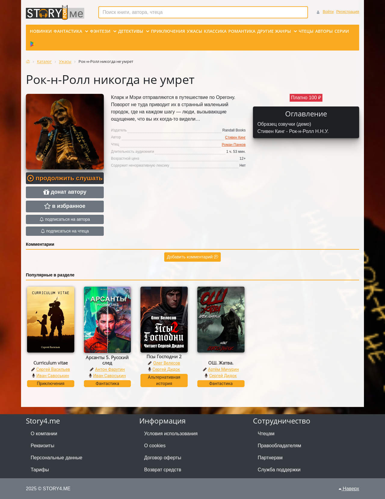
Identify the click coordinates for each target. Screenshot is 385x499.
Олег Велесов (166, 363)
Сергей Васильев (53, 369)
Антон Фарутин (110, 369)
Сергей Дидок (166, 369)
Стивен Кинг (235, 137)
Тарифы (40, 469)
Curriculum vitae (50, 363)
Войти (328, 11)
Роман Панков (233, 145)
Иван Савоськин (52, 375)
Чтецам (266, 433)
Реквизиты (42, 445)
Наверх (349, 488)
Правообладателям (279, 445)
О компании (44, 433)
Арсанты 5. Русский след (107, 360)
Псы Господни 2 (164, 356)
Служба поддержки (279, 469)
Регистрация (347, 11)
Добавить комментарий (192, 256)
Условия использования (171, 433)
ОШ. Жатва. (220, 363)
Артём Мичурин (223, 369)
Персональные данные (56, 457)
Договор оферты (162, 457)
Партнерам (270, 457)
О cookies (154, 445)
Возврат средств (162, 469)
